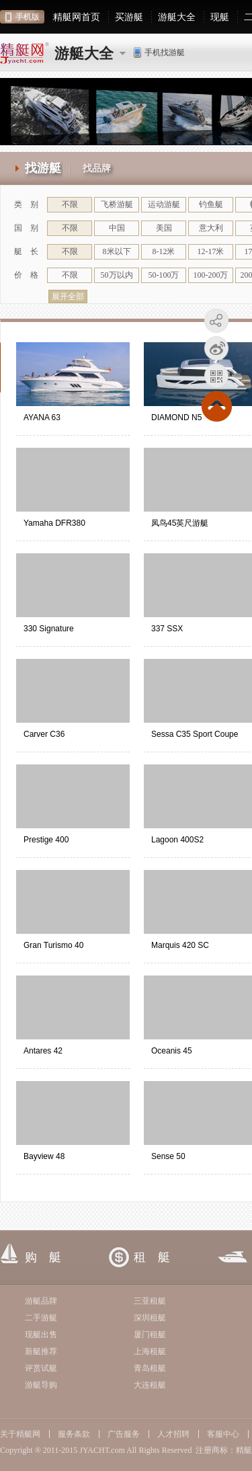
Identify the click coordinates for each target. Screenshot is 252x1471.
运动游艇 (164, 204)
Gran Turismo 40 (53, 945)
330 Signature (49, 628)
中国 (117, 228)
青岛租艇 (150, 1368)
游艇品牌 (41, 1301)
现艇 (219, 16)
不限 (70, 204)
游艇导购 (41, 1385)
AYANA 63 (42, 417)
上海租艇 (150, 1351)
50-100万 (164, 275)
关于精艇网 (20, 1434)
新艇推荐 (41, 1351)
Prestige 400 (46, 839)
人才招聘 (173, 1434)
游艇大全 (177, 16)
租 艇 (152, 1257)
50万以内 (117, 275)
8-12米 (164, 251)
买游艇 (129, 16)
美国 (164, 228)
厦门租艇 (150, 1334)
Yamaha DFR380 (54, 523)
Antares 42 (43, 1051)
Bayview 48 (44, 1156)
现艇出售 (41, 1334)
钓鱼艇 (211, 204)
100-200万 (211, 275)
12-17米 (211, 251)
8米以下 (117, 251)
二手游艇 (41, 1317)
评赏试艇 (41, 1368)
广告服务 (124, 1434)
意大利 (211, 228)
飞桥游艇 (117, 204)
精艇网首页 (76, 16)
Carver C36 (44, 734)
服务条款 (74, 1434)
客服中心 (223, 1434)
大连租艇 (150, 1385)
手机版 (27, 17)
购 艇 (43, 1257)
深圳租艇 (150, 1317)
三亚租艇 (150, 1301)
